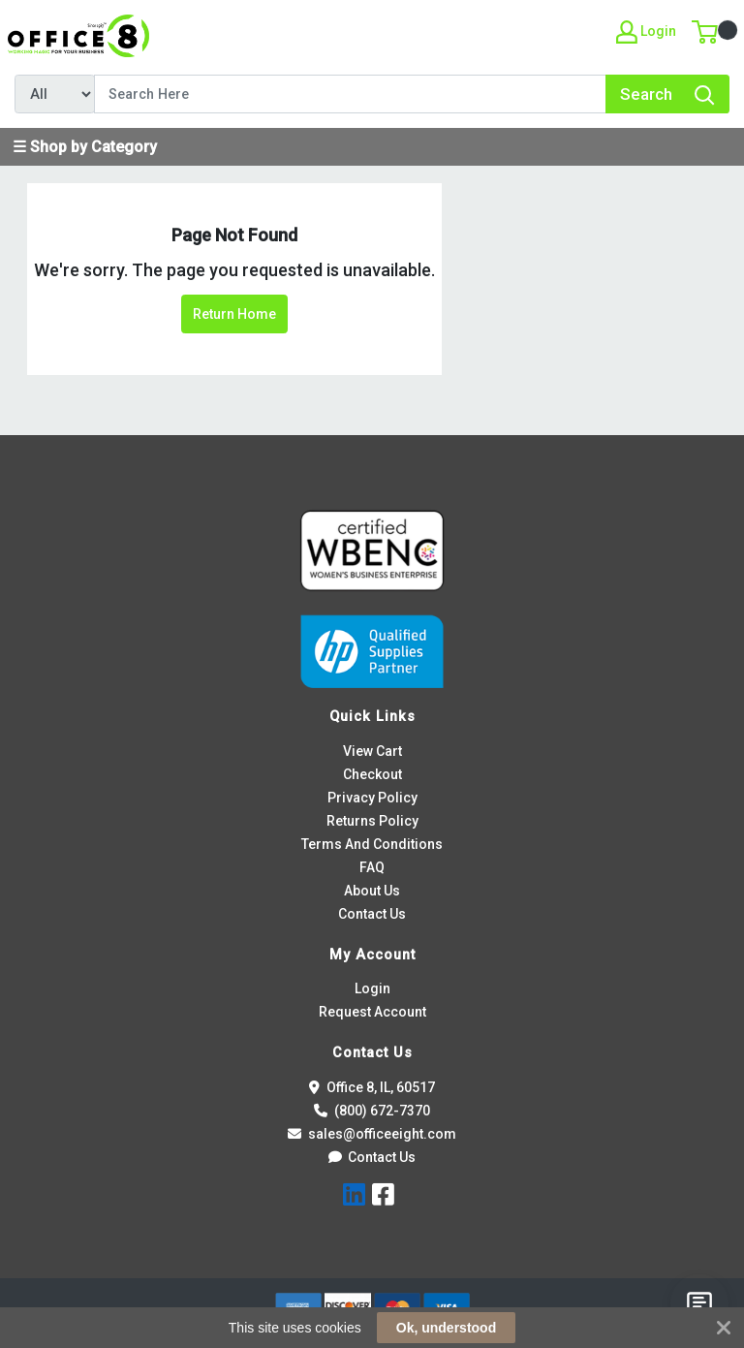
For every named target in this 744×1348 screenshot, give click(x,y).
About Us (372, 890)
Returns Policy (372, 821)
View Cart (372, 751)
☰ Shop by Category (85, 147)
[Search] (350, 94)
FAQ (372, 867)
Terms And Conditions (372, 844)
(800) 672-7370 (372, 1110)
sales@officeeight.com (372, 1134)
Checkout (372, 774)
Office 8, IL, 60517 (372, 1087)
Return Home (234, 314)
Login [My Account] (646, 32)
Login (372, 988)
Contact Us (372, 914)
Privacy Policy (372, 797)
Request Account (372, 1011)
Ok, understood (446, 1327)
